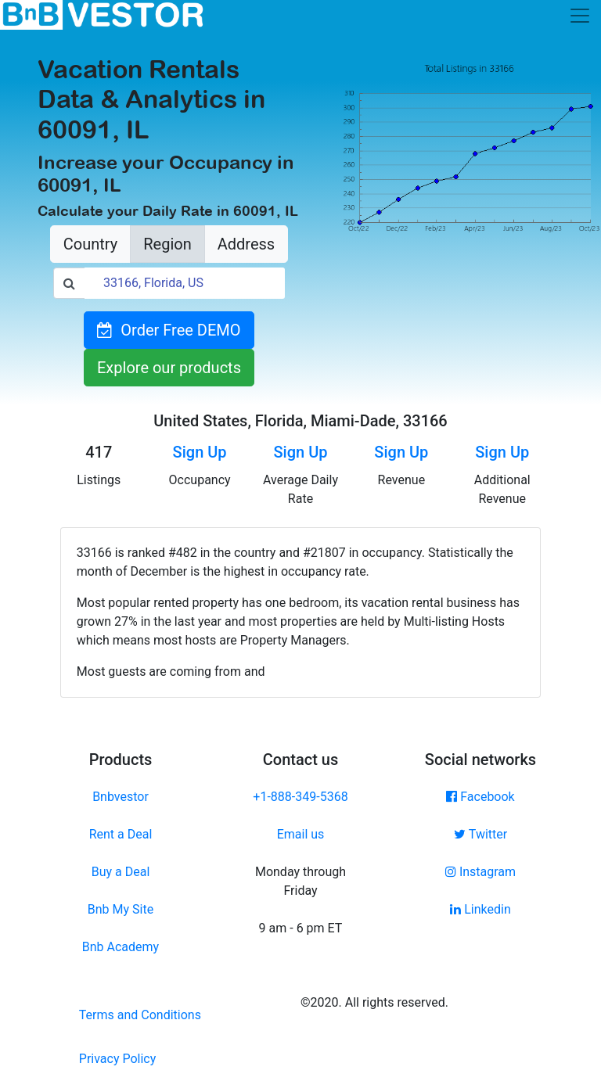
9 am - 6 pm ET (301, 928)
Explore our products (169, 367)
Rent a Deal (121, 834)
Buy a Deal (121, 871)
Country (90, 244)
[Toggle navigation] (580, 16)
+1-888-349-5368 (300, 796)
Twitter (480, 834)
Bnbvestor (120, 796)
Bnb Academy (120, 946)
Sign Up (200, 452)
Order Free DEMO (168, 330)
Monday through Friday (300, 881)
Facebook (480, 796)
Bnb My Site (120, 909)
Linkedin (480, 909)
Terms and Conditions (140, 1014)
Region (167, 244)
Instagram (480, 871)
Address (246, 244)
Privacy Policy (118, 1058)
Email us (301, 834)
